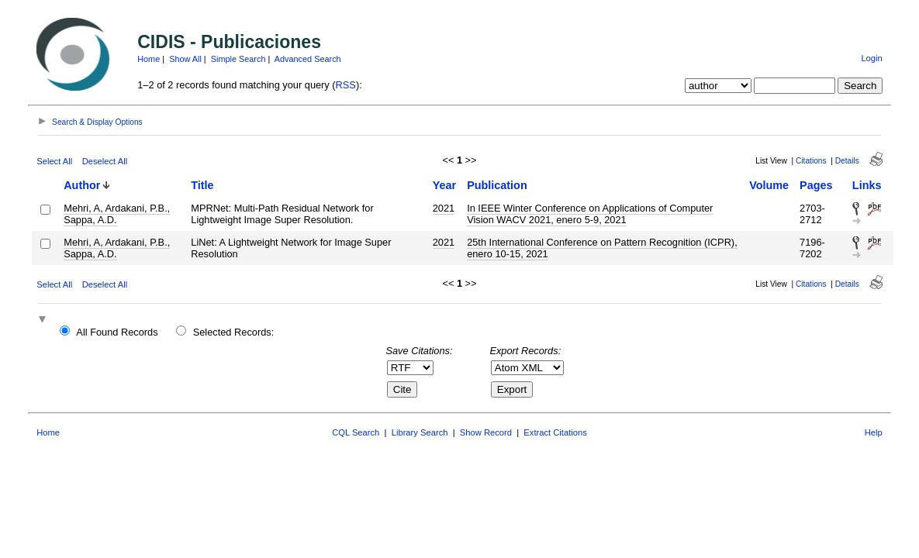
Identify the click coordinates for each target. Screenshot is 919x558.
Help (874, 432)
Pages (816, 185)
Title (202, 185)
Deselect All (104, 161)
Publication (497, 185)
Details (847, 161)
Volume (769, 185)
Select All (54, 161)
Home (148, 59)
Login (871, 58)
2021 (443, 208)
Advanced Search (308, 59)
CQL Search (355, 432)
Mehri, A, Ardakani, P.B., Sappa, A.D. (117, 214)
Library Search (420, 432)
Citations (811, 161)
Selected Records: (234, 332)
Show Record (486, 432)
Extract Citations (554, 432)
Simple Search (238, 59)
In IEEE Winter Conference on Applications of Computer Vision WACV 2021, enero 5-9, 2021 (590, 214)
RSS (346, 85)
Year (444, 185)
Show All (185, 59)
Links (867, 185)
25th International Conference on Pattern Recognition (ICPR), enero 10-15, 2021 (602, 248)
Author (82, 185)
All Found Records (116, 332)
